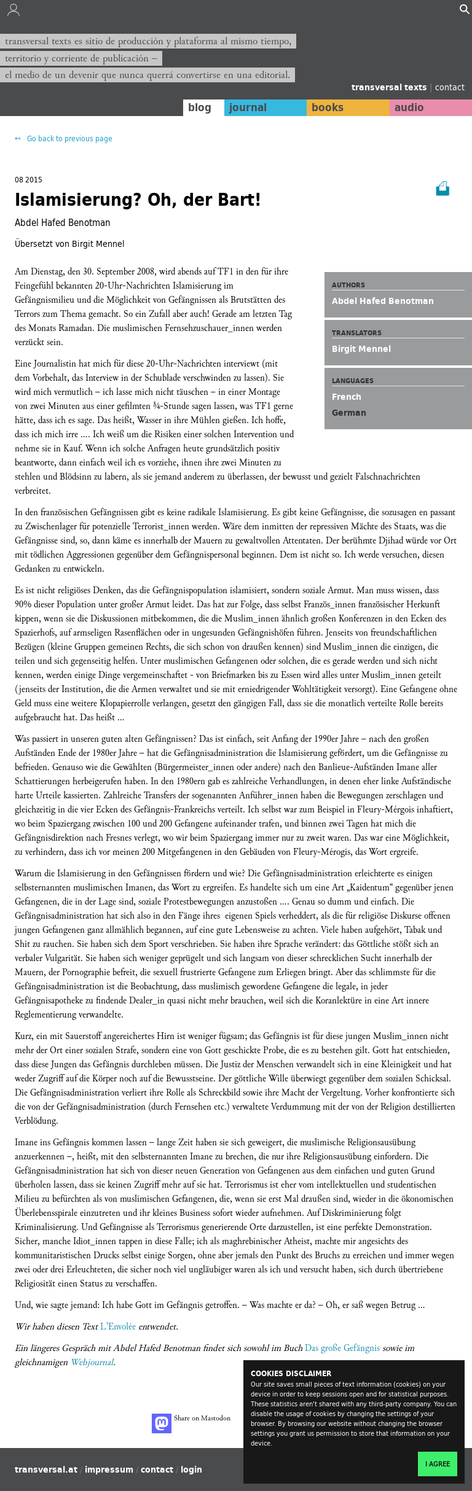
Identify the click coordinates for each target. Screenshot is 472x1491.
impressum (109, 1469)
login (191, 1469)
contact (450, 86)
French (346, 396)
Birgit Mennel (361, 349)
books (328, 107)
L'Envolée (118, 1327)
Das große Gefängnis (342, 1348)
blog (199, 107)
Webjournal (91, 1362)
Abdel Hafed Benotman (383, 301)
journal (248, 107)
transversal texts (391, 87)
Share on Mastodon (191, 1423)
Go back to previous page (68, 138)
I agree (437, 1464)
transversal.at (46, 1469)
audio (409, 107)
